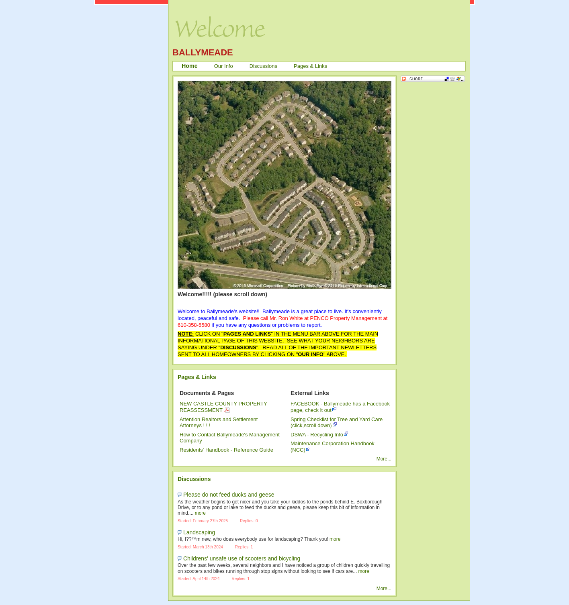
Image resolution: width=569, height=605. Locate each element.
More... (384, 459)
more (200, 513)
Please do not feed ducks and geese (228, 494)
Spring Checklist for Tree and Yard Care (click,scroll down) (337, 422)
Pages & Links (310, 66)
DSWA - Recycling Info (317, 435)
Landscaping (199, 532)
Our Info (223, 66)
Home (190, 66)
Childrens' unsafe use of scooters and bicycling (241, 558)
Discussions (263, 66)
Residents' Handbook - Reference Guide (226, 450)
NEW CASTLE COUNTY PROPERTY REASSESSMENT (223, 407)
